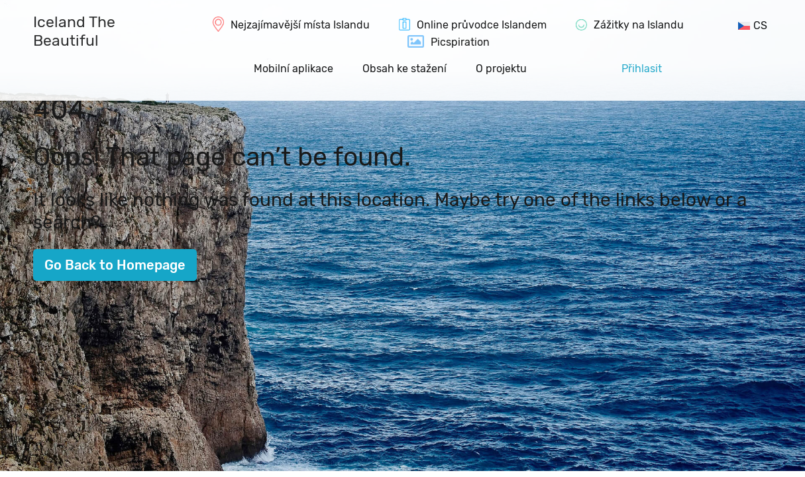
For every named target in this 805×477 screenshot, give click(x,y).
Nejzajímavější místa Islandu (300, 25)
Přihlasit (641, 68)
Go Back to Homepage (115, 265)
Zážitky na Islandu (639, 25)
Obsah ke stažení (404, 68)
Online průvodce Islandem (482, 25)
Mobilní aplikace (293, 68)
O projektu (501, 68)
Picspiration (460, 42)
